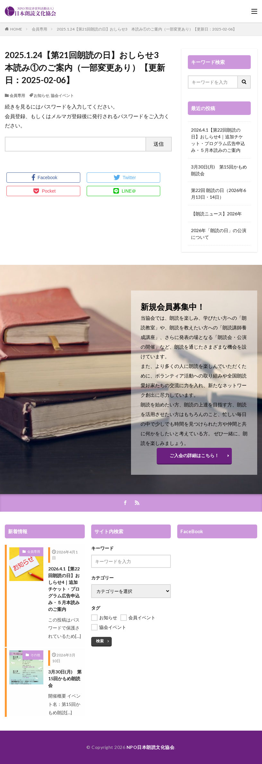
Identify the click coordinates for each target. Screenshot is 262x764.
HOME (16, 29)
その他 (35, 655)
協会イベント (62, 95)
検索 (100, 640)
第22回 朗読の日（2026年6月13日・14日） (218, 193)
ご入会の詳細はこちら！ (194, 455)
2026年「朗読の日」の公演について (218, 234)
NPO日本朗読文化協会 (151, 747)
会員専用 (39, 29)
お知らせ (41, 95)
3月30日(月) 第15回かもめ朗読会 (219, 170)
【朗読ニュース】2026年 (216, 213)
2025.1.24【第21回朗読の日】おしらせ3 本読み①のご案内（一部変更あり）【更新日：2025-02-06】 (147, 29)
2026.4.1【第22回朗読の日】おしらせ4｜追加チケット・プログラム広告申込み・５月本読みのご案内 (218, 140)
